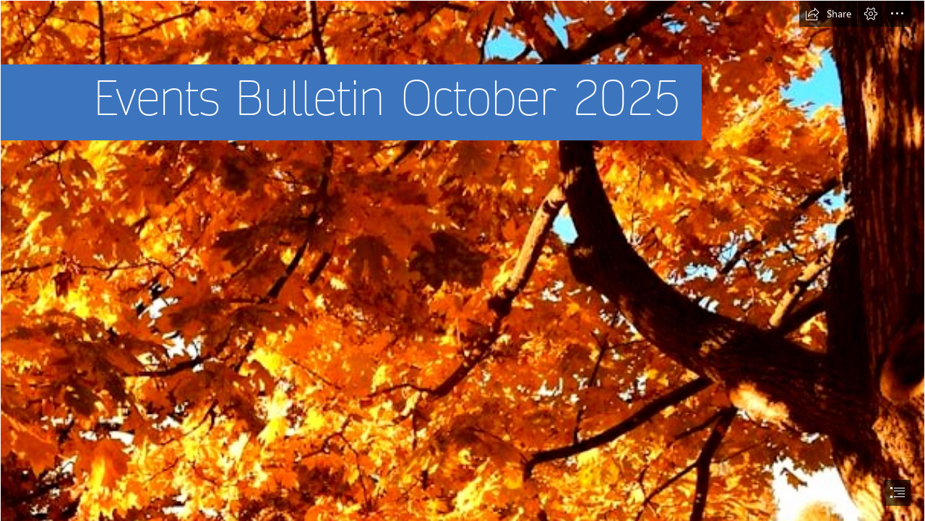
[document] (462, 260)
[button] (828, 14)
